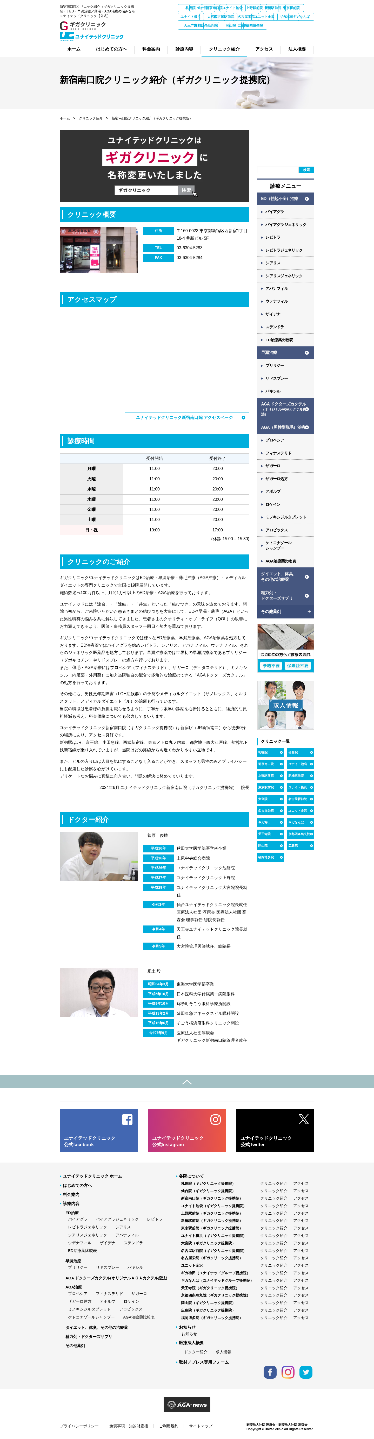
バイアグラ (275, 212)
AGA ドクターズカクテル (283, 411)
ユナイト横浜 (246, 17)
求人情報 (223, 1352)
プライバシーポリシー (79, 1425)
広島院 (246, 34)
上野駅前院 (301, 8)
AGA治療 (73, 1287)
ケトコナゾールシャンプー (91, 1317)
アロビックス (277, 533)
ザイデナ (273, 316)
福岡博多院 (273, 34)
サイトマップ (200, 1425)
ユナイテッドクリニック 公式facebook (89, 1141)
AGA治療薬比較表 (281, 565)
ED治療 (72, 1212)
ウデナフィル (277, 303)
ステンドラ (275, 328)
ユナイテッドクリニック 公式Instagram (178, 1141)
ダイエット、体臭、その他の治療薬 (96, 1327)
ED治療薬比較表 (279, 341)
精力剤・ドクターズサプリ (88, 1336)
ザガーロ (273, 469)
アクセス (301, 1183)
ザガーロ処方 (277, 482)
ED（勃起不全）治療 (279, 199)
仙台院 (218, 8)
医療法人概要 (191, 1343)
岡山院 (218, 34)
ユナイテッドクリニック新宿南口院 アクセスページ (184, 417)
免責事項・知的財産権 (128, 1425)
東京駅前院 (218, 17)
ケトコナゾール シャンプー (279, 549)
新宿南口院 (246, 8)
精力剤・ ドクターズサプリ (277, 600)
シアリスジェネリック (284, 277)
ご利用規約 (168, 1425)
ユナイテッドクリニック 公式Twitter (266, 1141)
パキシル (273, 393)
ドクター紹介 (196, 1352)
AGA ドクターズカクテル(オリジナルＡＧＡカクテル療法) (116, 1278)
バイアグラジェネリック (286, 225)
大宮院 (274, 17)
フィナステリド (279, 456)
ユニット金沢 (218, 25)
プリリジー (275, 367)
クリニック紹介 (90, 118)
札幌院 (191, 8)
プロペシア (275, 443)
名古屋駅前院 (301, 17)
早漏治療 (269, 354)
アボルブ (273, 495)
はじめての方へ (77, 1185)
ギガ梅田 (246, 25)
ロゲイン (273, 507)
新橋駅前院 (191, 17)
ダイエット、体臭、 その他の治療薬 (279, 580)
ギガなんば (273, 25)
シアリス (273, 264)
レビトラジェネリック (284, 251)
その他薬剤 (75, 1345)
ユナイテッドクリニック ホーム (92, 1176)
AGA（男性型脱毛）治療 (283, 430)
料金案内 (71, 1194)
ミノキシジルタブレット (286, 520)
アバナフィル (277, 290)
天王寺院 (301, 25)
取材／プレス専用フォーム (204, 1362)
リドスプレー (277, 380)
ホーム (65, 118)
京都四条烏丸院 (191, 34)
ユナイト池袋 (273, 8)
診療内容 (71, 1203)
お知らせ (189, 1333)
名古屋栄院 (191, 25)
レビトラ (273, 238)
